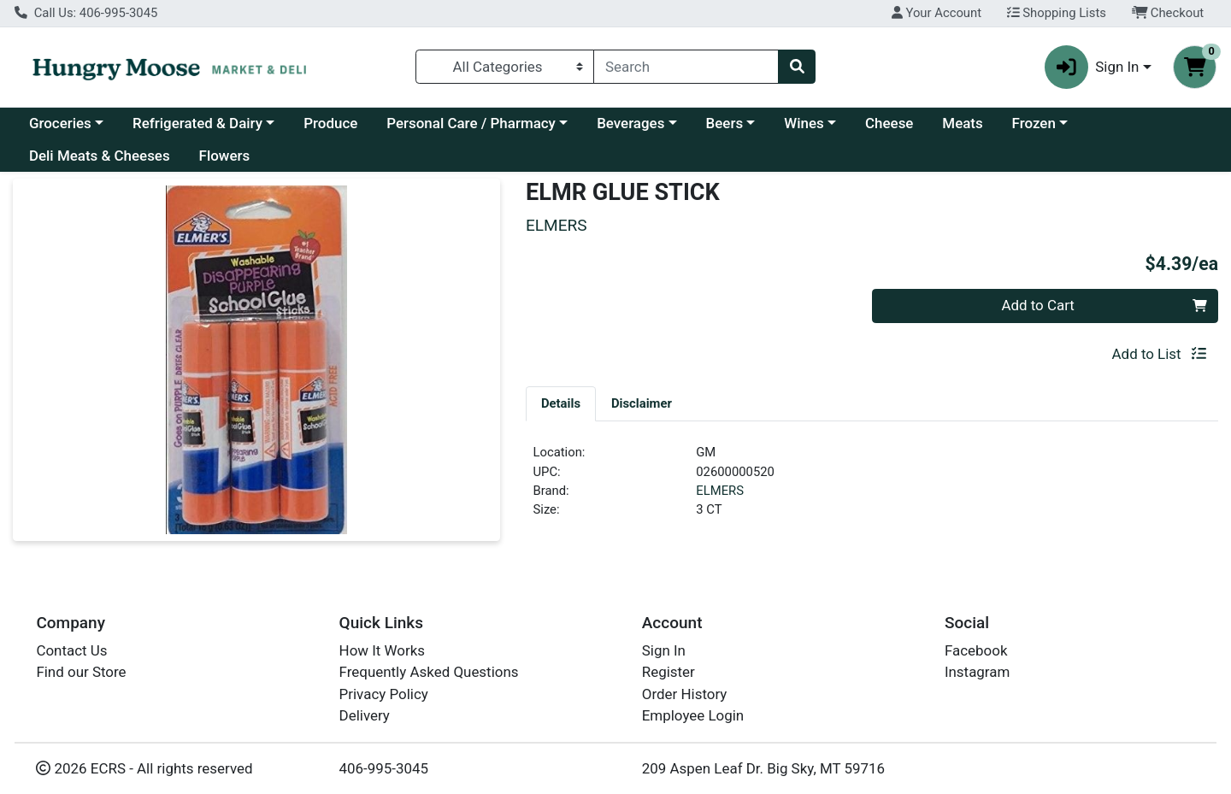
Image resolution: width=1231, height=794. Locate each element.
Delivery (364, 715)
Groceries (60, 123)
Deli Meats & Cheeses (99, 155)
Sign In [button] (1092, 67)
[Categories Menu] (505, 67)
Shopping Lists (1056, 13)
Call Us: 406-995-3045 (86, 13)
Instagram (977, 671)
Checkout (1168, 13)
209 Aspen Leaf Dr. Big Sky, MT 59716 (763, 768)
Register (668, 671)
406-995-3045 (384, 768)
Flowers (224, 155)
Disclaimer (641, 403)
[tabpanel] (872, 488)
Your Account (936, 13)
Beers (725, 123)
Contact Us (71, 650)
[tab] (561, 403)
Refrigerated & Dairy (197, 123)
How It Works (382, 650)
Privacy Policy (383, 694)
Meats (962, 123)
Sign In (664, 650)
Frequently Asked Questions (429, 671)
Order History (684, 694)
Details (560, 403)
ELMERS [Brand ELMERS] (720, 490)
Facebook (976, 650)
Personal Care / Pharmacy (471, 123)
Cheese (889, 123)
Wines (803, 123)
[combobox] (686, 67)
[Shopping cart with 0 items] (1194, 67)
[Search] (686, 67)
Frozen (1034, 123)
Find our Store (81, 671)
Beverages (630, 123)
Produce (330, 123)
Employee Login (693, 715)
